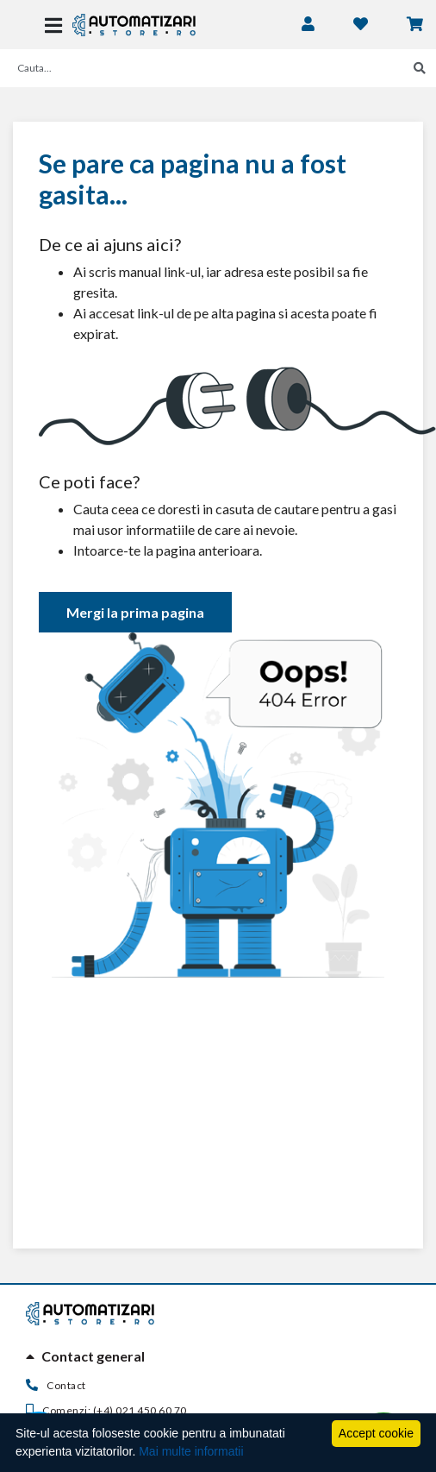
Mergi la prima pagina (135, 612)
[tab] (218, 1356)
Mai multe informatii (191, 1451)
